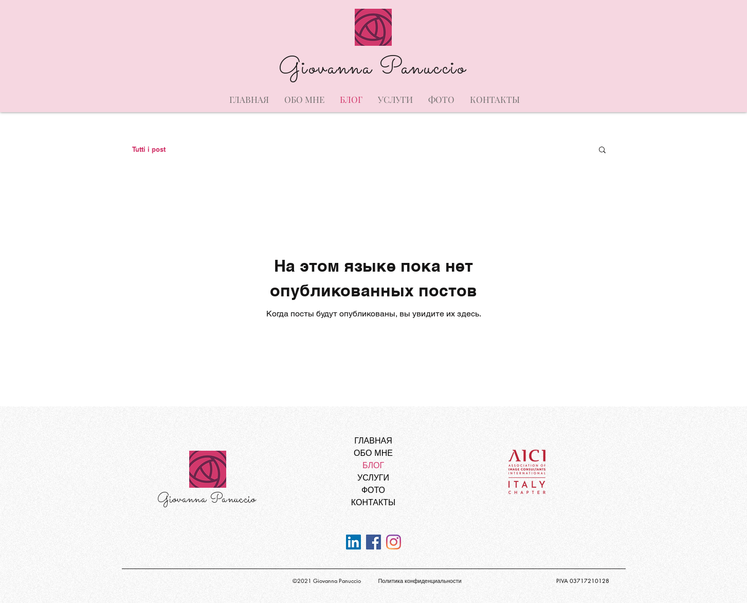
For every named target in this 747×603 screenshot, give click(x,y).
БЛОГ (373, 465)
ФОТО (373, 490)
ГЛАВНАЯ (373, 440)
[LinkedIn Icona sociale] (353, 542)
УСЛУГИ (373, 477)
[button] (602, 150)
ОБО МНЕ (373, 453)
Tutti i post (149, 149)
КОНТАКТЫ (373, 502)
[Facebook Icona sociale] (373, 542)
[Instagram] (393, 542)
